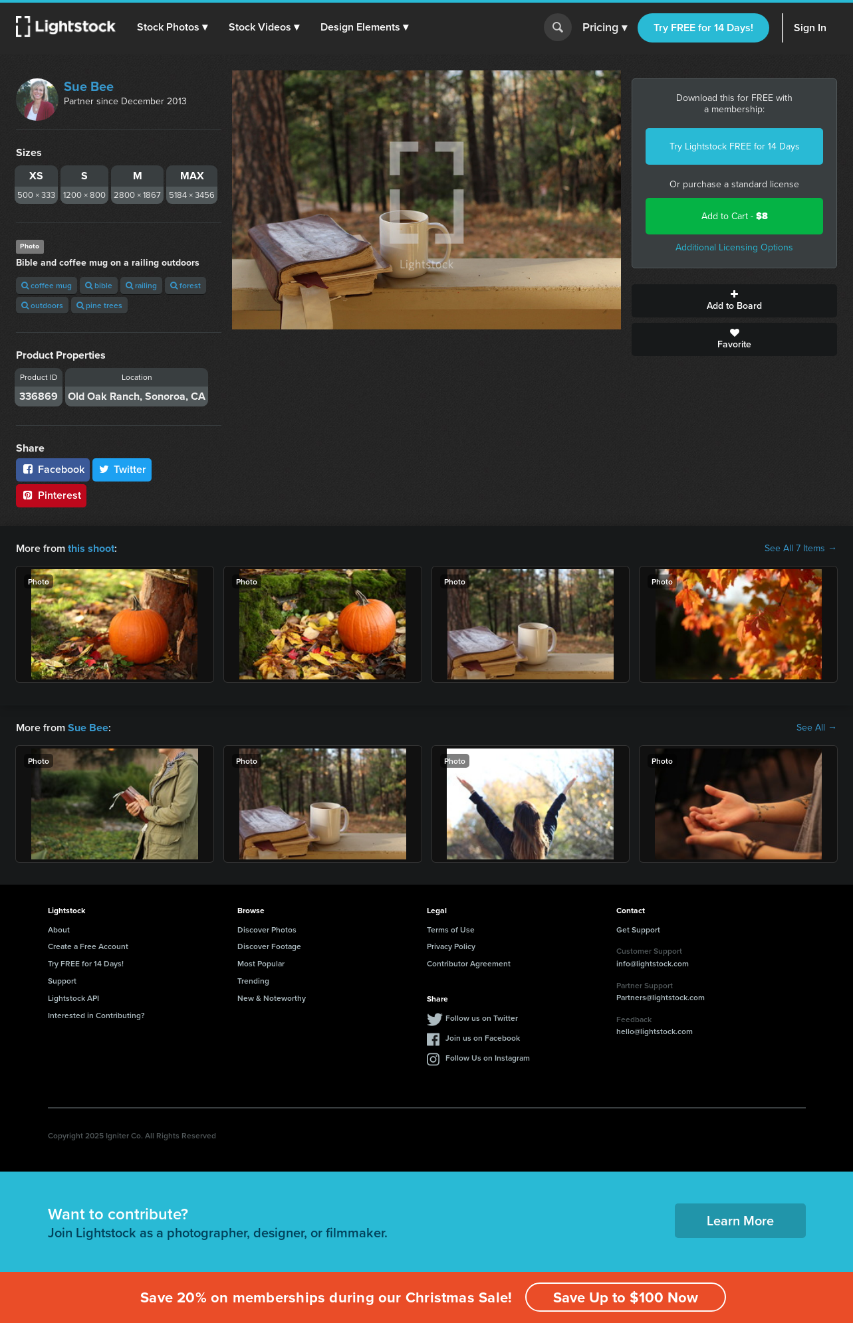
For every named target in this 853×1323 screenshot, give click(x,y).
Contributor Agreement (469, 963)
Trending (253, 980)
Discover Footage (269, 946)
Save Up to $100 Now (625, 1297)
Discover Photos (267, 928)
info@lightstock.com (652, 963)
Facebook (52, 469)
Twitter (122, 469)
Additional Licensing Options (734, 247)
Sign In (810, 27)
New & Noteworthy (271, 997)
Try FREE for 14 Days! (703, 27)
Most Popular (261, 963)
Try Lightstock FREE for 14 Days (735, 146)
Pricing (604, 28)
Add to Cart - (734, 216)
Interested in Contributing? (96, 1014)
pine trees (99, 305)
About (59, 928)
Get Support (638, 928)
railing (141, 285)
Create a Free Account (88, 946)
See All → (816, 728)
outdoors (42, 305)
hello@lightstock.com (654, 1031)
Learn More (740, 1219)
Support (62, 980)
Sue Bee (89, 86)
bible (98, 285)
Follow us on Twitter (481, 1017)
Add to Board (734, 301)
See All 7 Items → (801, 548)
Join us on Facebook (482, 1037)
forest (185, 285)
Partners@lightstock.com (660, 997)
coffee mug (46, 285)
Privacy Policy (451, 946)
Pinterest (51, 495)
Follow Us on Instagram (487, 1057)
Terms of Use (451, 928)
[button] (172, 27)
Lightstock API (73, 997)
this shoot (91, 548)
